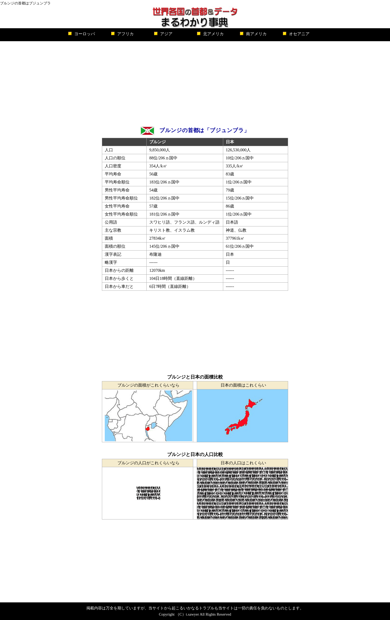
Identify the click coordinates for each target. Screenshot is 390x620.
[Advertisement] (195, 82)
